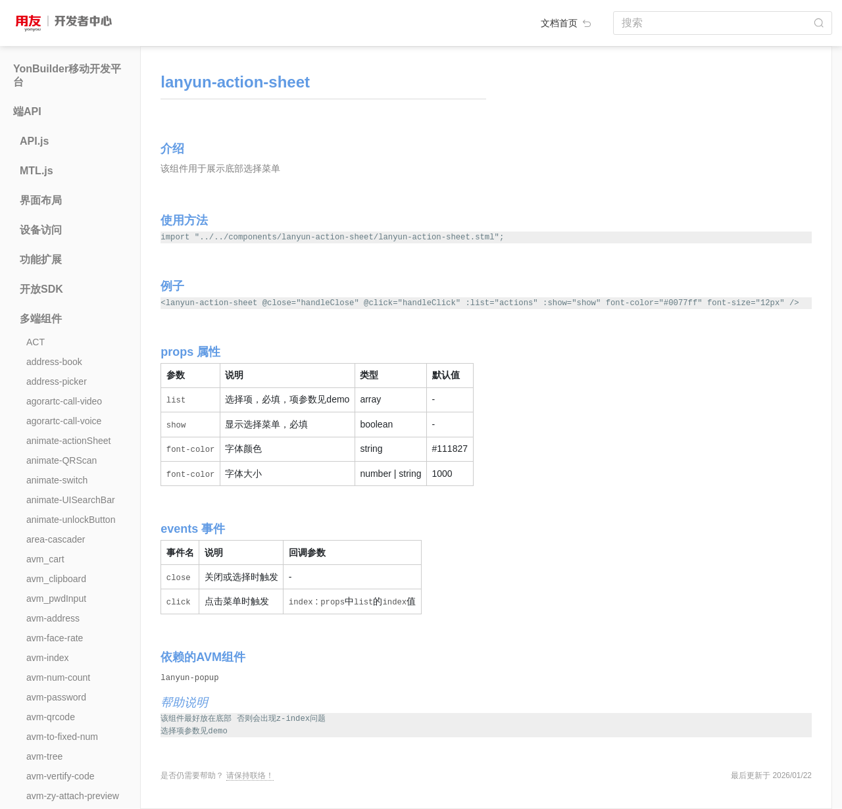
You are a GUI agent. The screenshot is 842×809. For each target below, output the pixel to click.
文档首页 (567, 23)
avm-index (47, 657)
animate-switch (56, 480)
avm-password (56, 697)
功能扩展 (41, 259)
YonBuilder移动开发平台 (67, 75)
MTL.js (36, 170)
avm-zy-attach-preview (72, 796)
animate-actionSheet (68, 440)
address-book (54, 361)
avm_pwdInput (56, 598)
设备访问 (41, 229)
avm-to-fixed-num (62, 736)
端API (27, 111)
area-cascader (56, 539)
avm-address (53, 618)
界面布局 (41, 200)
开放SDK (41, 289)
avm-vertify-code (60, 776)
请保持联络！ (250, 775)
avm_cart (45, 559)
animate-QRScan (61, 460)
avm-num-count (58, 677)
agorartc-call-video (64, 401)
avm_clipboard (56, 579)
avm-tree (44, 756)
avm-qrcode (50, 717)
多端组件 (41, 318)
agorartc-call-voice (63, 421)
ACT (35, 342)
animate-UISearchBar (70, 500)
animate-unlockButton (70, 519)
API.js (34, 141)
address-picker (56, 381)
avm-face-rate (54, 638)
